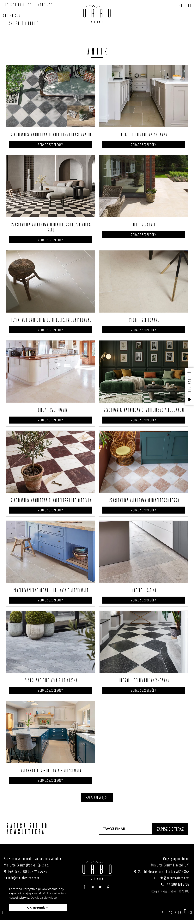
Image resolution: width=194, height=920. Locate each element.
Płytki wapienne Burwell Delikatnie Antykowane (50, 590)
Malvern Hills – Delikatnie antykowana (50, 770)
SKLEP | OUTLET (23, 23)
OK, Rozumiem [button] (37, 907)
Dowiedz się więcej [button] (44, 897)
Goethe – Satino (144, 590)
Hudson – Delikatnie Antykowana (144, 680)
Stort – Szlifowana (144, 319)
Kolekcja (11, 15)
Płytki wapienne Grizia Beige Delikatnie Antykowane (50, 319)
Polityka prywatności (176, 912)
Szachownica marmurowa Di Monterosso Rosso (144, 500)
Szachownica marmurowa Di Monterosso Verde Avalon (143, 409)
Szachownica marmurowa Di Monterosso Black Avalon (50, 134)
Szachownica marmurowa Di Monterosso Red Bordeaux (50, 500)
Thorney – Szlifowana (50, 409)
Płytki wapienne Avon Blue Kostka (50, 680)
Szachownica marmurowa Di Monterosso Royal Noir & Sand (50, 227)
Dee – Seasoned (143, 224)
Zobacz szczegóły (50, 144)
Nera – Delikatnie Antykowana (143, 134)
